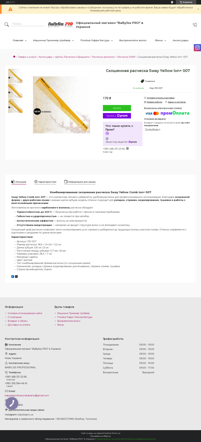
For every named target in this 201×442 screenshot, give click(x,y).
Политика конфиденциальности (139, 439)
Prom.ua (116, 433)
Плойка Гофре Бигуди (94, 40)
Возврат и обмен (17, 321)
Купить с (117, 115)
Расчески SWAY (126, 56)
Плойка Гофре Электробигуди (74, 317)
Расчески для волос (103, 56)
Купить (117, 108)
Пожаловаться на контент (109, 439)
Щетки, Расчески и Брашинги (72, 56)
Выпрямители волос (133, 40)
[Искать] (6, 25)
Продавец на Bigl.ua (100, 436)
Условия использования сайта (25, 313)
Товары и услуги (27, 56)
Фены (159, 40)
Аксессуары (180, 40)
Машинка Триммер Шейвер (52, 40)
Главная (18, 40)
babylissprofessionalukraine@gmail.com (27, 395)
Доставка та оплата (19, 324)
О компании (15, 317)
